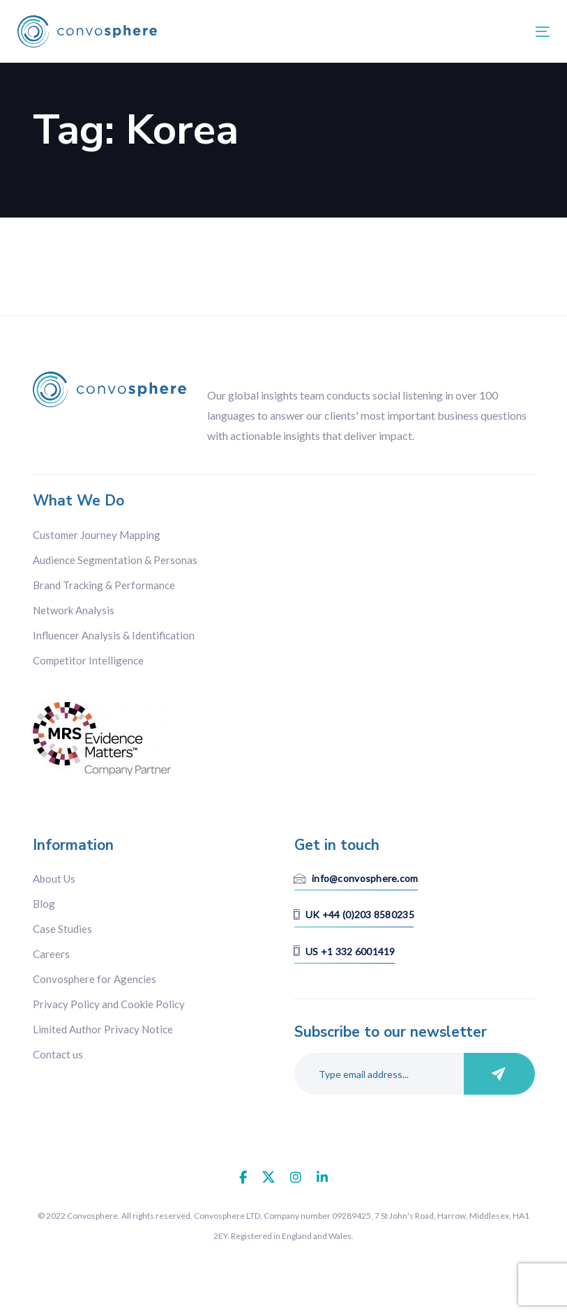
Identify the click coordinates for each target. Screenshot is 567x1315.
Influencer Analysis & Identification (114, 635)
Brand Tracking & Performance (104, 585)
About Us (54, 878)
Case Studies (62, 928)
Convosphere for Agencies (94, 979)
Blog (44, 903)
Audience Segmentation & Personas (115, 560)
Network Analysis (73, 610)
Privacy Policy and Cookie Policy (109, 1004)
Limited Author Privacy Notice (103, 1029)
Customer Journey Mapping (96, 535)
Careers (51, 954)
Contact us (58, 1054)
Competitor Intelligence (88, 660)
